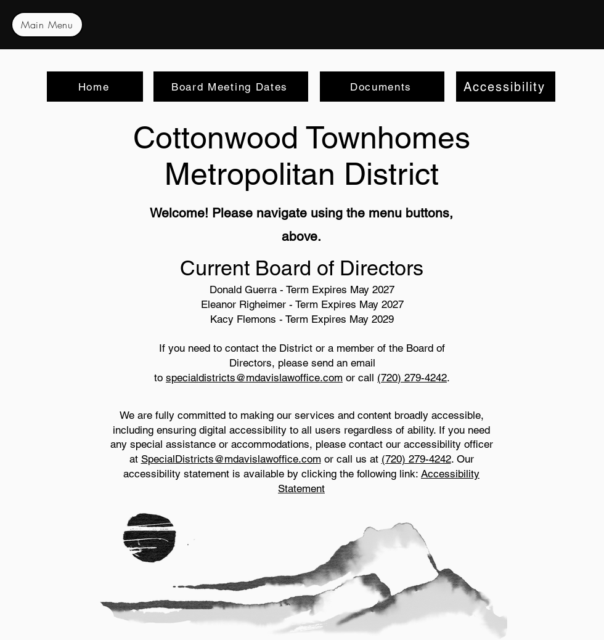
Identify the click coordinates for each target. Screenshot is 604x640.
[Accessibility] (505, 86)
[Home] (95, 86)
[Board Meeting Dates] (230, 86)
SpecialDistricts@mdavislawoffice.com (231, 459)
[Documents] (382, 86)
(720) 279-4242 (412, 377)
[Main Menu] (47, 25)
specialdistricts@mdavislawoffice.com (254, 377)
